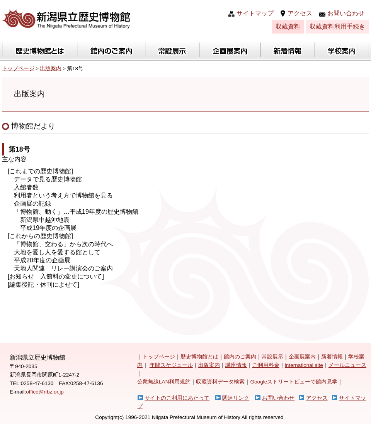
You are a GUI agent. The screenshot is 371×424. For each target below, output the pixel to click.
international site (304, 365)
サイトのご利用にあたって (177, 398)
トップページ (18, 68)
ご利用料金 (265, 365)
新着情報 (332, 357)
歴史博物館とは (199, 357)
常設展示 (272, 357)
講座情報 (236, 365)
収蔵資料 (288, 26)
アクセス (300, 13)
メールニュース (347, 365)
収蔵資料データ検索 (220, 382)
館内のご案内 (240, 357)
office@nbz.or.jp (44, 392)
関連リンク (235, 398)
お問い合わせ (345, 13)
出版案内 (50, 68)
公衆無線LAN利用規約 (164, 382)
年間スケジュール (171, 365)
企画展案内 (302, 357)
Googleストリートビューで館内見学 (293, 382)
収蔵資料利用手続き (337, 26)
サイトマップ (255, 13)
